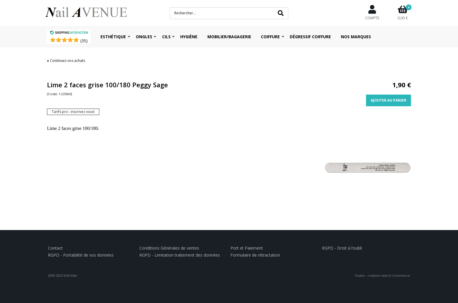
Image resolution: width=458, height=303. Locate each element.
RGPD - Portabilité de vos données (81, 255)
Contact (55, 248)
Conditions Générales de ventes (169, 248)
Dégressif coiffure (310, 36)
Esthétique (113, 36)
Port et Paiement (246, 248)
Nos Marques (356, 36)
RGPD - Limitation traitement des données (179, 255)
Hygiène (188, 36)
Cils (166, 36)
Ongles (144, 36)
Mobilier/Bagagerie (229, 36)
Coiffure (270, 36)
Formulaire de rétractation (255, 255)
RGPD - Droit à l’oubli (342, 248)
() (84, 40)
